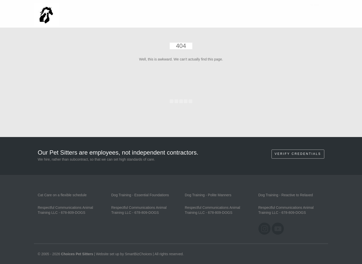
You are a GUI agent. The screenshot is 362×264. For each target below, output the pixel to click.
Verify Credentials (298, 154)
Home (314, 10)
